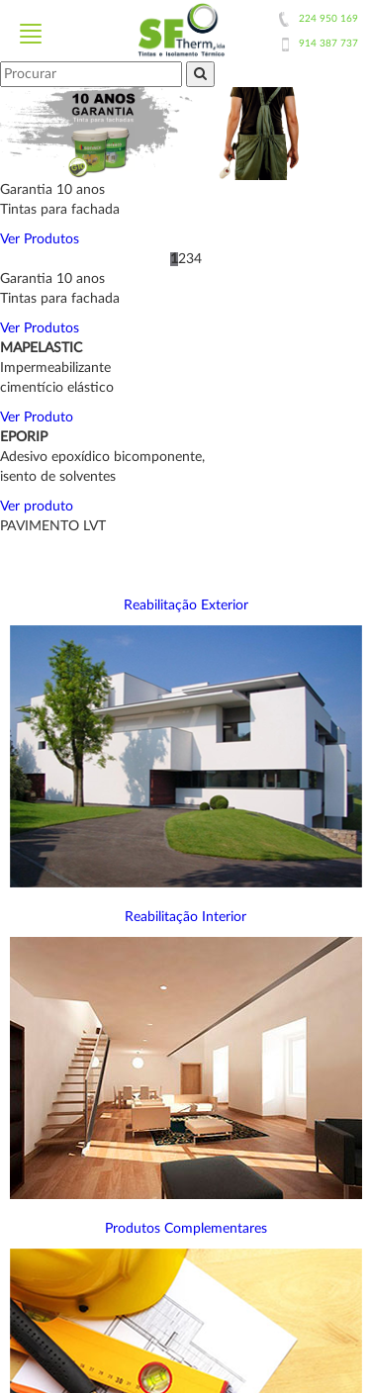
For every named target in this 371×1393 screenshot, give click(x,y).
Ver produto (36, 506)
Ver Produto (36, 417)
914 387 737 (328, 43)
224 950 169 (328, 19)
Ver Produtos (39, 239)
